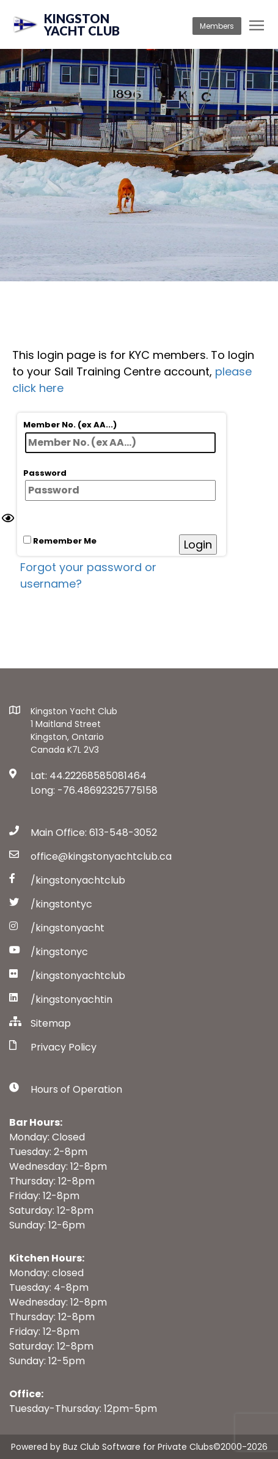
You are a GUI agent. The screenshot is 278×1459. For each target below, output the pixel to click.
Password (119, 484)
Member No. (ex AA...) (119, 436)
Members (217, 26)
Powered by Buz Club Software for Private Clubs (112, 1447)
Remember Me (60, 541)
